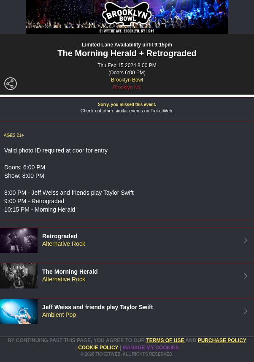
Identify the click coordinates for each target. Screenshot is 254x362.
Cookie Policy (98, 348)
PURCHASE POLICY (222, 340)
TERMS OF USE (165, 340)
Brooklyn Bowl (127, 80)
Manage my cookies (150, 348)
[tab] (127, 240)
